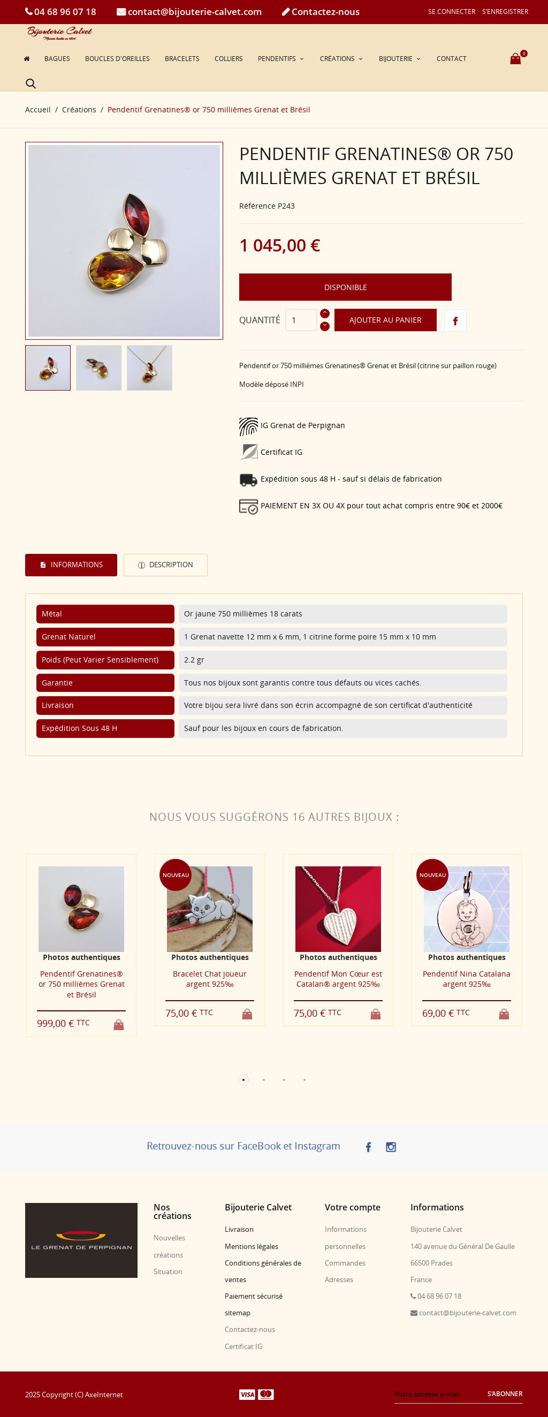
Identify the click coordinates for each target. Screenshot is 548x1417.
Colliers (229, 58)
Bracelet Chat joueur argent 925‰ (210, 978)
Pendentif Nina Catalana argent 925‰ (467, 978)
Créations (338, 58)
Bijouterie (396, 58)
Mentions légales (251, 1246)
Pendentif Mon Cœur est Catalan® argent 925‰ (338, 978)
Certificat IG (243, 1346)
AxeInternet (104, 1394)
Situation (168, 1271)
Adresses (339, 1279)
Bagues (57, 58)
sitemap (237, 1312)
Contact (452, 58)
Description (170, 564)
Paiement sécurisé (254, 1296)
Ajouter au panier (385, 320)
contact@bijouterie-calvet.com (194, 11)
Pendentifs (278, 58)
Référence (257, 205)
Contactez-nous (325, 11)
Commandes (345, 1262)
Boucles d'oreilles (117, 58)
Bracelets (182, 58)
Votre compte (352, 1207)
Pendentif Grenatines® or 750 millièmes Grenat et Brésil (82, 983)
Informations (76, 564)
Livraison (239, 1229)
